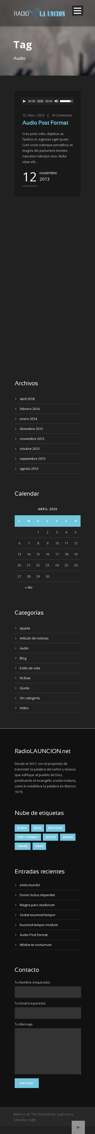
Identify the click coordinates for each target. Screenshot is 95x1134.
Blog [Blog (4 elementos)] (38, 828)
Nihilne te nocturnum (36, 944)
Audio (24, 648)
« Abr (29, 587)
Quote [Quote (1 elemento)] (50, 837)
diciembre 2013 (31, 428)
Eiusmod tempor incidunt (39, 924)
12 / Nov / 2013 (33, 115)
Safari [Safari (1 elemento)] (68, 837)
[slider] (40, 101)
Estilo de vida (30, 668)
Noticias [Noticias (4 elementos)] (55, 828)
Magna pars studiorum (37, 905)
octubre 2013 (30, 448)
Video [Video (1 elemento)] (39, 846)
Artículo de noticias (34, 638)
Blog (23, 658)
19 (53, 115)
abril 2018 (27, 398)
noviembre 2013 (32, 438)
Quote (24, 688)
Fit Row (25, 678)
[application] (47, 101)
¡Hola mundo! (30, 885)
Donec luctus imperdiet (37, 895)
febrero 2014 (30, 408)
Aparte (25, 628)
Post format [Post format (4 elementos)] (28, 837)
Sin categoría (30, 698)
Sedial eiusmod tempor (37, 915)
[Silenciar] (56, 101)
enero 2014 (28, 418)
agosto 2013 (29, 468)
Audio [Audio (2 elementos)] (22, 828)
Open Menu (77, 11)
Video (24, 708)
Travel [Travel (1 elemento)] (22, 846)
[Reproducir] (24, 101)
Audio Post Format (45, 123)
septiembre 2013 (32, 458)
